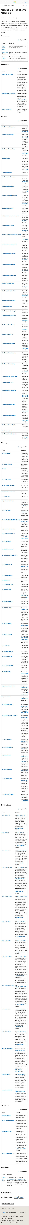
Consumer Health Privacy (7, 1220)
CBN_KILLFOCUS (6, 940)
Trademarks (4, 1222)
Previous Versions (13, 1216)
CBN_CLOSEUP (6, 815)
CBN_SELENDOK (6, 1009)
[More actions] (26, 5)
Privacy (10, 1218)
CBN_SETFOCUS (6, 1031)
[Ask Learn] (23, 5)
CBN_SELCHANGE (7, 956)
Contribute (3, 1218)
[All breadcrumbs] (2, 5)
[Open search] (22, 2)
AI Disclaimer (4, 1216)
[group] (14, 92)
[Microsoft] (15, 2)
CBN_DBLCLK (5, 832)
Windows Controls (9, 5)
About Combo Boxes (3, 48)
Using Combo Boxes (3, 58)
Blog (21, 1216)
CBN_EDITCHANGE (7, 867)
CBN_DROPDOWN (6, 850)
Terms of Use (19, 1220)
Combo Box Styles (3, 1179)
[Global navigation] (1, 2)
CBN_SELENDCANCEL (8, 985)
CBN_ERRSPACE (6, 921)
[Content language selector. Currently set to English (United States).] (8, 1209)
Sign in (26, 2)
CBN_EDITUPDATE (19, 878)
